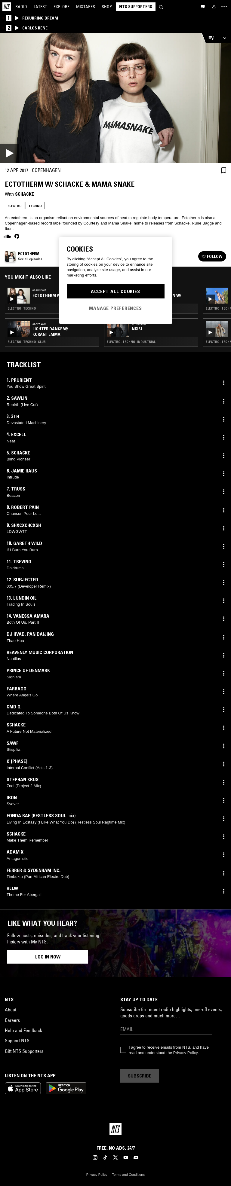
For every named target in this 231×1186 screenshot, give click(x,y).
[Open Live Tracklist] (210, 38)
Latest (40, 6)
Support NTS (17, 1041)
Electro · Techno (22, 308)
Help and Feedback (23, 1030)
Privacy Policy (185, 1052)
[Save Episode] (224, 170)
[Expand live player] (224, 38)
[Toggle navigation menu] (224, 6)
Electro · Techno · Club (27, 342)
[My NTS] (214, 6)
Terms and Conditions (128, 1174)
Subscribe (139, 1076)
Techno (35, 205)
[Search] (161, 6)
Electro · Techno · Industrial (131, 342)
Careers (12, 1020)
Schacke (24, 194)
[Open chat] (202, 6)
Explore (61, 6)
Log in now (47, 957)
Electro (15, 205)
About (10, 1010)
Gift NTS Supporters (24, 1051)
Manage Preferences (115, 308)
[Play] (115, 98)
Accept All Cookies (115, 291)
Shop (107, 6)
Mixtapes (85, 6)
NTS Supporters (135, 6)
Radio (21, 6)
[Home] (6, 6)
